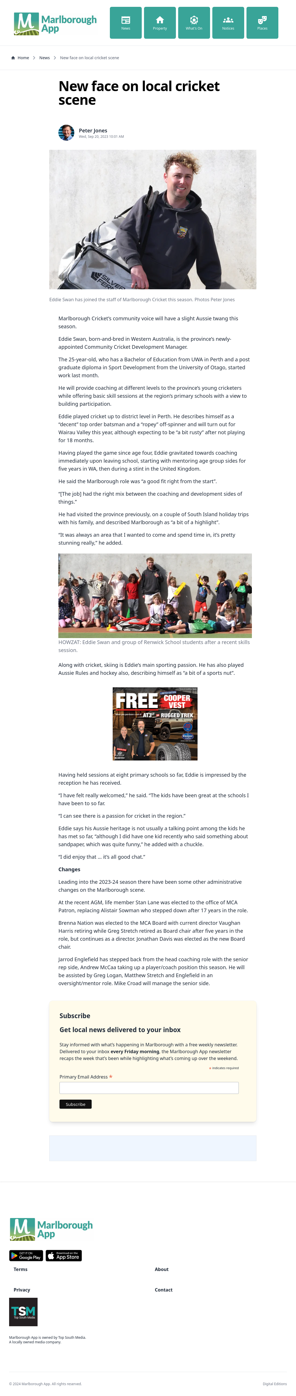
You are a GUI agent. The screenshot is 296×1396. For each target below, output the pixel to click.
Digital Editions (275, 1383)
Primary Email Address (85, 1077)
